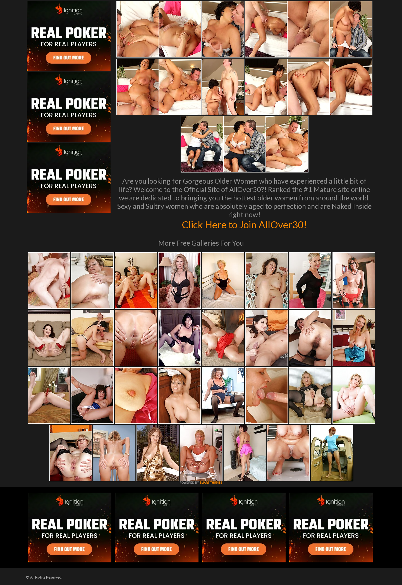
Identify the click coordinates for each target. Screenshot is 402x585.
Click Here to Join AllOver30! (244, 224)
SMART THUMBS (211, 482)
